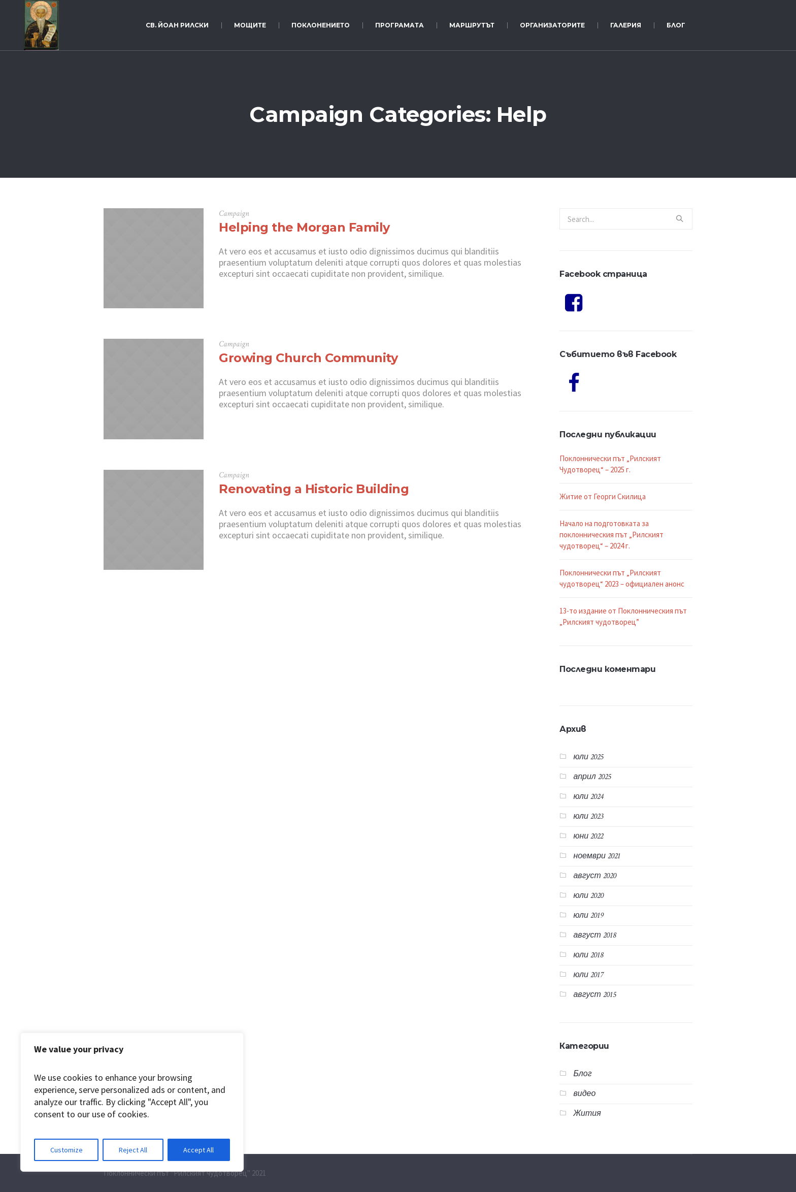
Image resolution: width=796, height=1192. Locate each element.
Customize (66, 1149)
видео (584, 1093)
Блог (582, 1074)
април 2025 (591, 776)
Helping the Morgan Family (304, 227)
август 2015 (594, 994)
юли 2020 (588, 895)
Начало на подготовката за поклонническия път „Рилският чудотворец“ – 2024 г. (611, 535)
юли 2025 (588, 757)
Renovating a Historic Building (314, 488)
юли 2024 (588, 796)
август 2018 (594, 935)
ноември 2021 (596, 856)
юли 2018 (588, 955)
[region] (132, 1102)
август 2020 (594, 876)
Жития (587, 1113)
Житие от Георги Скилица (602, 496)
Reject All (133, 1149)
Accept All (198, 1149)
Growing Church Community (308, 357)
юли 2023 (588, 816)
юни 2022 (588, 836)
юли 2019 (588, 915)
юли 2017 (588, 975)
